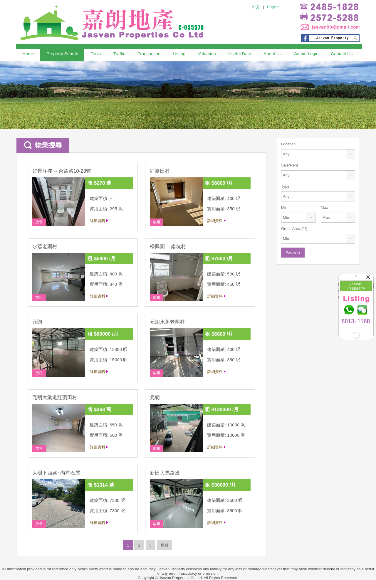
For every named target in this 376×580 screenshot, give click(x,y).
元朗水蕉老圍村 (167, 322)
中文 (256, 7)
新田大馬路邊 (165, 473)
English (273, 7)
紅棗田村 (160, 171)
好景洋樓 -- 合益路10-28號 (61, 171)
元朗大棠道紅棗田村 (54, 397)
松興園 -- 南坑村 (168, 246)
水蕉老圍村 (44, 246)
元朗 (37, 322)
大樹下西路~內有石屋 (56, 473)
